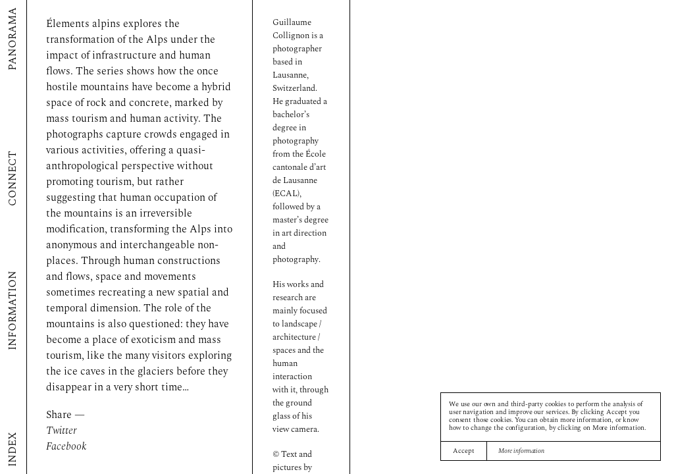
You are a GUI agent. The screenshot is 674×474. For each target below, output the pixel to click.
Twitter (61, 431)
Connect (13, 179)
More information (521, 451)
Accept (463, 451)
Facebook (66, 447)
